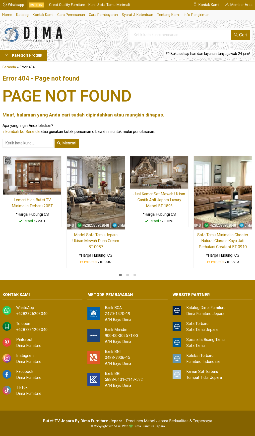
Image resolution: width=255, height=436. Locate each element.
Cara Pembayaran (103, 15)
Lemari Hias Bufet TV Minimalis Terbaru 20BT (32, 203)
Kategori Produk (23, 55)
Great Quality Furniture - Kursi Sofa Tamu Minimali (89, 5)
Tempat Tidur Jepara (204, 377)
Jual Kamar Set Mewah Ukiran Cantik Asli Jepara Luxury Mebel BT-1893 (159, 200)
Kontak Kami (43, 15)
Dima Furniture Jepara (205, 313)
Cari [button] (240, 35)
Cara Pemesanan (71, 15)
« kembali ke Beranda (21, 131)
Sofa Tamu (195, 345)
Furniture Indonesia (203, 361)
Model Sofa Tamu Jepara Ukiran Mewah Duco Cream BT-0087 (95, 240)
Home (7, 15)
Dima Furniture (28, 345)
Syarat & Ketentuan (137, 15)
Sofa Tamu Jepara (202, 329)
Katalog (22, 15)
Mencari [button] (66, 143)
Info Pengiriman (196, 15)
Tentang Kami (168, 15)
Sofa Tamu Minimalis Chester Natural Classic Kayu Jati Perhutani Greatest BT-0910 (222, 240)
